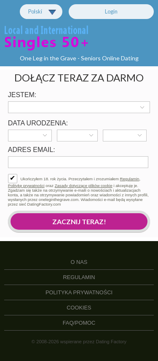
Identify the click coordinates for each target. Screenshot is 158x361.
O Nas (79, 262)
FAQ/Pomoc (79, 323)
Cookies (79, 307)
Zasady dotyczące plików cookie (83, 185)
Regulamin (129, 178)
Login (111, 11)
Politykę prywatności (26, 185)
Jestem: (22, 94)
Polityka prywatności (79, 292)
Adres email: (31, 149)
